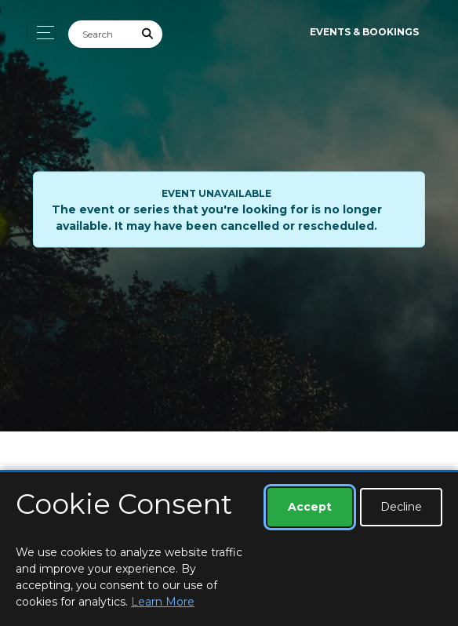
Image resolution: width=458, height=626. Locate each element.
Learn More (162, 602)
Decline (401, 507)
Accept (310, 507)
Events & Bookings (364, 32)
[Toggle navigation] (41, 32)
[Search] (101, 34)
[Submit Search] (148, 34)
